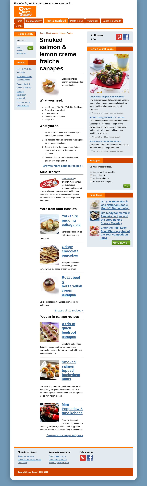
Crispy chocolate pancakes (70, 251)
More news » (121, 242)
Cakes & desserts (111, 21)
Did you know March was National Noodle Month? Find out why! (115, 205)
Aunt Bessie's (68, 179)
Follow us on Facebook (126, 37)
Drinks (19, 26)
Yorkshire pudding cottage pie (71, 220)
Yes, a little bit (99, 175)
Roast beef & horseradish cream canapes (72, 286)
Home (19, 21)
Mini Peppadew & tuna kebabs (72, 408)
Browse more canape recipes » (63, 165)
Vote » (126, 186)
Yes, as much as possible (104, 172)
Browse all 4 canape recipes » (64, 435)
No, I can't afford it (101, 178)
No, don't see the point (102, 181)
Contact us (22, 463)
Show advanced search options (21, 50)
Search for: (21, 40)
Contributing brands (57, 456)
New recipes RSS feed (59, 463)
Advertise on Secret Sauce (29, 459)
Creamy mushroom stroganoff (21, 95)
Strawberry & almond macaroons (105, 141)
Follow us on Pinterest (119, 37)
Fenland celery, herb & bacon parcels (107, 117)
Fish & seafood (56, 20)
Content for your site (58, 459)
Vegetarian (92, 21)
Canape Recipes (66, 33)
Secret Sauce (31, 472)
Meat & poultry (34, 21)
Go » (30, 48)
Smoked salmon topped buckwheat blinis (71, 370)
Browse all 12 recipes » (69, 310)
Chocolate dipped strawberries (107, 96)
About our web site (26, 456)
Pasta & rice (76, 21)
